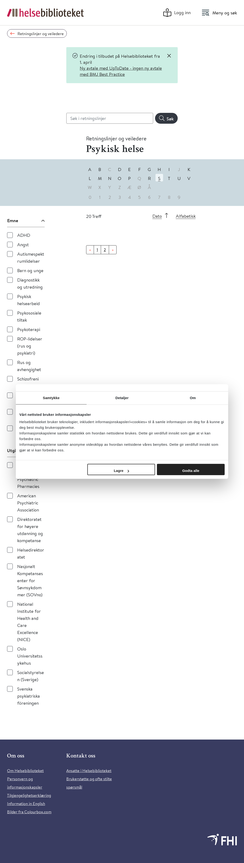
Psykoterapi (28, 329)
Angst (23, 244)
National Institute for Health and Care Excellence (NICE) (29, 621)
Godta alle (190, 471)
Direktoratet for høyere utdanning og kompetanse (30, 529)
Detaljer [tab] (122, 398)
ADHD (23, 235)
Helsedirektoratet (30, 553)
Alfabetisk (186, 216)
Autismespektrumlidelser (30, 257)
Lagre (121, 471)
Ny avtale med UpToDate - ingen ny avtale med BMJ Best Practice (121, 71)
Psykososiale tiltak (29, 316)
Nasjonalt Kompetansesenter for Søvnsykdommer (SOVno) (30, 580)
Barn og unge (30, 270)
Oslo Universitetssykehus (29, 656)
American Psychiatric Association (28, 503)
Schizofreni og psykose (28, 382)
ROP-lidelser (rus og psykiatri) (29, 346)
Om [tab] (193, 398)
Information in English (26, 803)
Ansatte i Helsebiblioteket (88, 770)
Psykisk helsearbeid (28, 299)
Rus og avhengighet (29, 365)
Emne (12, 220)
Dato (157, 216)
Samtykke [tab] (51, 398)
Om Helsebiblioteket (25, 770)
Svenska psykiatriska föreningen (28, 696)
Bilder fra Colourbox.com (29, 811)
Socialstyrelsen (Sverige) (30, 675)
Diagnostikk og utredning (30, 283)
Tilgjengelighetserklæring (29, 795)
